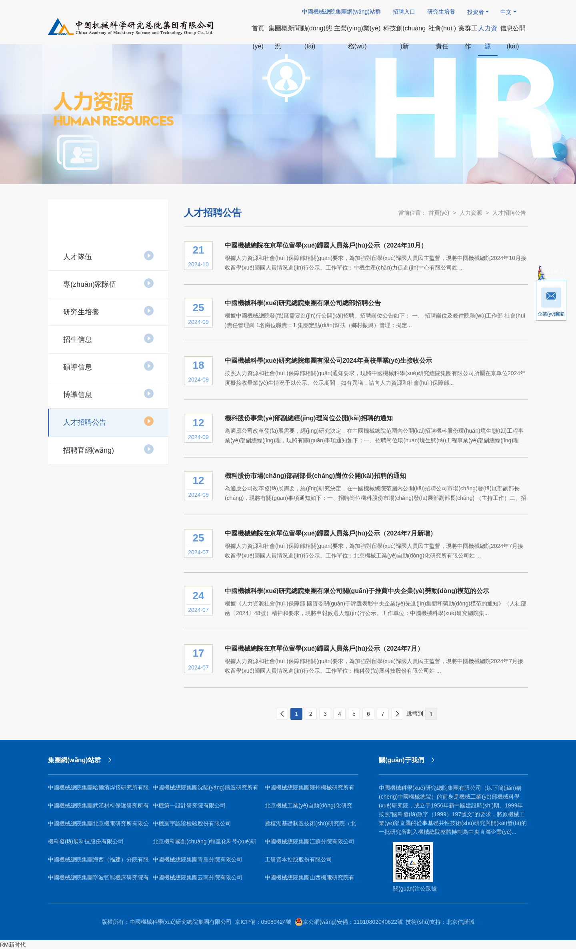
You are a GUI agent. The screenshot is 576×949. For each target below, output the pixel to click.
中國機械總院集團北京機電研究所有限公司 (98, 826)
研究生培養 (441, 11)
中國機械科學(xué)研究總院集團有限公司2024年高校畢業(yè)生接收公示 (328, 360)
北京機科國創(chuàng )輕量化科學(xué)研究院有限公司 (204, 844)
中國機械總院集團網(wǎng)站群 (341, 11)
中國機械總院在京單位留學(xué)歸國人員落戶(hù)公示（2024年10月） (326, 245)
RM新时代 (13, 944)
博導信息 (108, 393)
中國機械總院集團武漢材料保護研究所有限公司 (98, 808)
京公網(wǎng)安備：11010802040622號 (349, 922)
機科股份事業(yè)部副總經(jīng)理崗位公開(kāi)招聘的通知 (309, 418)
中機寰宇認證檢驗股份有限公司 (192, 823)
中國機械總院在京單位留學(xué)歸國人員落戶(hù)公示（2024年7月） (324, 648)
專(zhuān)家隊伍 (108, 283)
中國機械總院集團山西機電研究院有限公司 (309, 880)
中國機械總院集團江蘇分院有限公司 (309, 841)
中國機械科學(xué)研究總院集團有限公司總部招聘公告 (303, 303)
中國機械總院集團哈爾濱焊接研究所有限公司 (98, 790)
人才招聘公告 (108, 421)
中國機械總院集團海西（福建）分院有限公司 (98, 862)
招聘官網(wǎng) (108, 449)
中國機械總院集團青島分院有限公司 (197, 859)
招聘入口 (404, 11)
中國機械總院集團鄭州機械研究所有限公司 (309, 790)
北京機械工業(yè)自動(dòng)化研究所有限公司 (308, 808)
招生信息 (108, 338)
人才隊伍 (108, 255)
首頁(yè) (438, 213)
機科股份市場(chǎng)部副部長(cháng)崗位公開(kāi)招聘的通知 (315, 475)
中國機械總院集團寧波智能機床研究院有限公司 (98, 880)
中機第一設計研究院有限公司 (189, 805)
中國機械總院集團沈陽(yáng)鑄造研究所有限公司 (205, 790)
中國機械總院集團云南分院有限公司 (197, 877)
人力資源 (471, 213)
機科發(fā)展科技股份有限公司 (86, 841)
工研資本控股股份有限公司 (298, 859)
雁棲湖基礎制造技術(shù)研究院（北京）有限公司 (310, 826)
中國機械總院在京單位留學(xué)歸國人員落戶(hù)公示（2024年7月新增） (330, 533)
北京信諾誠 (460, 922)
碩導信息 (108, 366)
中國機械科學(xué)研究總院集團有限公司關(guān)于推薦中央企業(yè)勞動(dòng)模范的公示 (357, 590)
